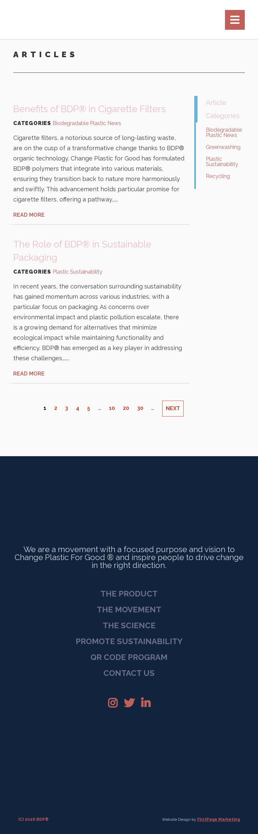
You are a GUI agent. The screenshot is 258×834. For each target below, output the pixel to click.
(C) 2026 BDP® (33, 819)
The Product (129, 593)
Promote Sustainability (129, 641)
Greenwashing (223, 147)
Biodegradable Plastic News (87, 123)
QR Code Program (129, 657)
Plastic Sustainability (77, 272)
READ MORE (29, 215)
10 (112, 408)
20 (126, 408)
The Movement (129, 609)
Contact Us (129, 673)
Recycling (218, 176)
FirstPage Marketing (218, 819)
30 (140, 408)
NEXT (173, 408)
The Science (129, 625)
